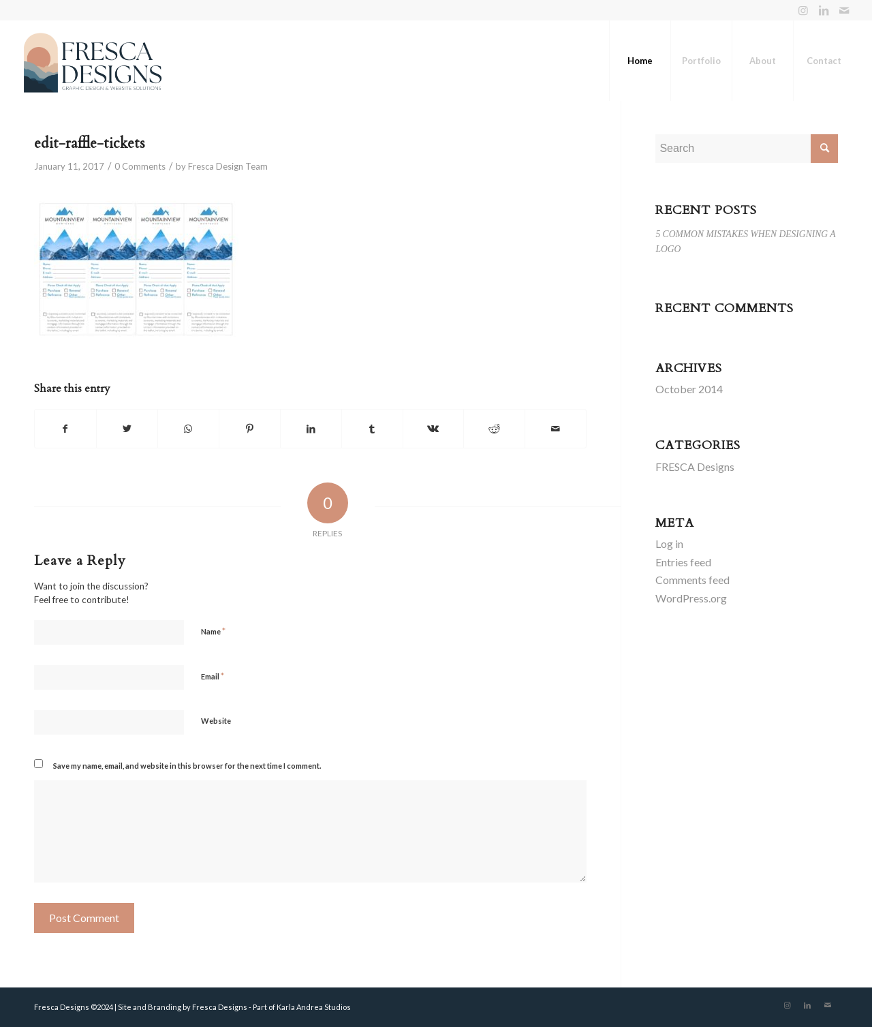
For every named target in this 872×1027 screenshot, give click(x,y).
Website (216, 720)
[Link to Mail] (844, 10)
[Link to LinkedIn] (823, 10)
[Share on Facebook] (65, 429)
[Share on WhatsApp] (188, 429)
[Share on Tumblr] (372, 429)
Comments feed (692, 579)
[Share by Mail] (555, 429)
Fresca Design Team (228, 166)
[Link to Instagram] (803, 10)
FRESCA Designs (694, 466)
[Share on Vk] (433, 429)
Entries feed (683, 561)
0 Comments (140, 166)
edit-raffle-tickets (89, 143)
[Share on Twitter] (127, 429)
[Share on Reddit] (494, 429)
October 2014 (689, 388)
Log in (669, 543)
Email (212, 676)
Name (213, 631)
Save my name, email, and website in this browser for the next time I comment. (187, 765)
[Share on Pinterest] (249, 429)
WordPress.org (691, 598)
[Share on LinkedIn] (311, 429)
